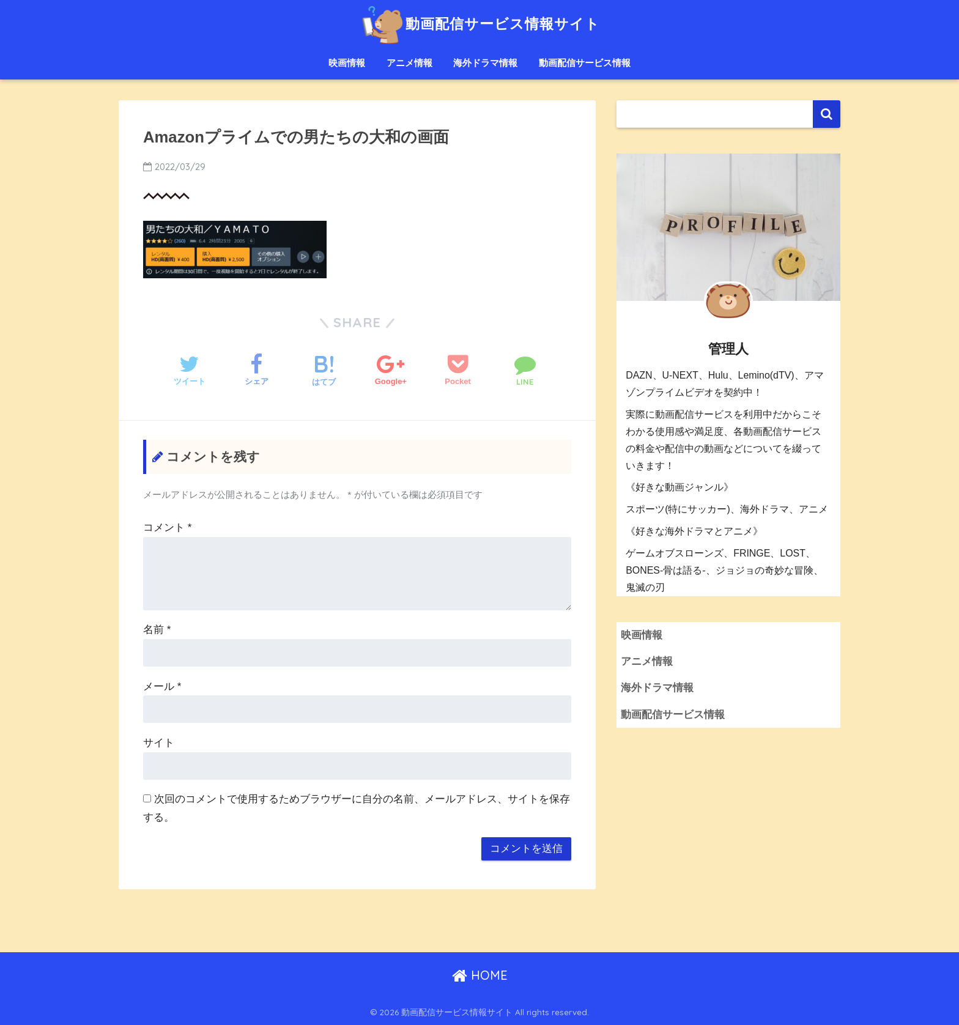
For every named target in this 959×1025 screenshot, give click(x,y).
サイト (158, 743)
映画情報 (346, 62)
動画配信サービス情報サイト (479, 23)
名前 (157, 629)
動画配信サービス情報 (585, 62)
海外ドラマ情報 (485, 62)
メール (162, 686)
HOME (480, 975)
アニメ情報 (409, 62)
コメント (167, 527)
